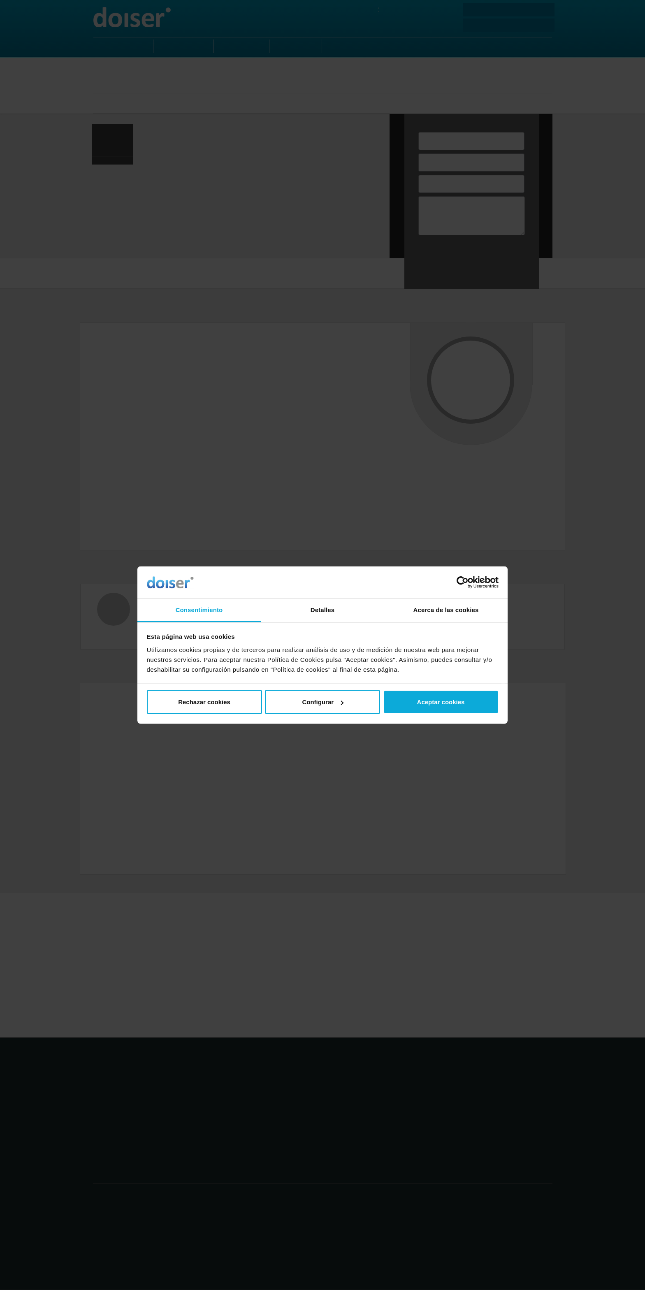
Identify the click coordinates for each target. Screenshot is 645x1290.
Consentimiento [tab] (199, 609)
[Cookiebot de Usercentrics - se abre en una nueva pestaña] (463, 582)
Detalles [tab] (322, 609)
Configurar (322, 701)
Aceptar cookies (441, 701)
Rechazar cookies (204, 701)
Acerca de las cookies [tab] (446, 609)
